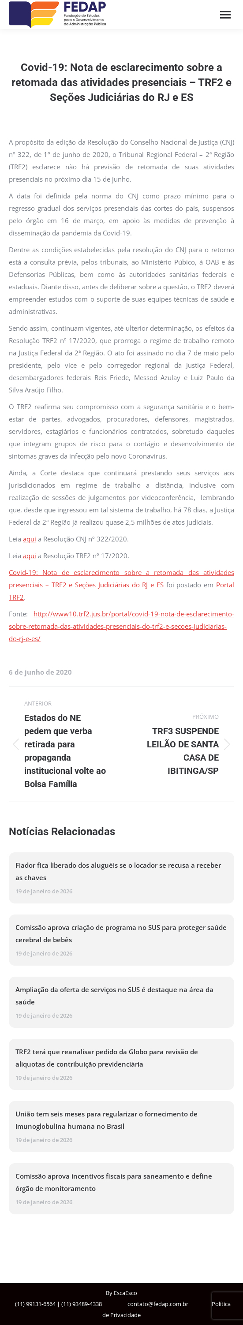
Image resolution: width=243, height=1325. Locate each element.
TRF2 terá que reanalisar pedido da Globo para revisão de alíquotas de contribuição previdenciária (106, 1057)
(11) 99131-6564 (35, 1304)
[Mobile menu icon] (225, 14)
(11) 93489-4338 (81, 1304)
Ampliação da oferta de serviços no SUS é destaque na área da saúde (114, 995)
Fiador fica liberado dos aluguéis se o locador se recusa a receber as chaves (118, 871)
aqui (29, 538)
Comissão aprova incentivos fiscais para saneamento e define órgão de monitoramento (113, 1182)
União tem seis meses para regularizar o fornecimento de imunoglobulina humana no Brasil (106, 1120)
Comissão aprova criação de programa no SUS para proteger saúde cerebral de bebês (121, 933)
